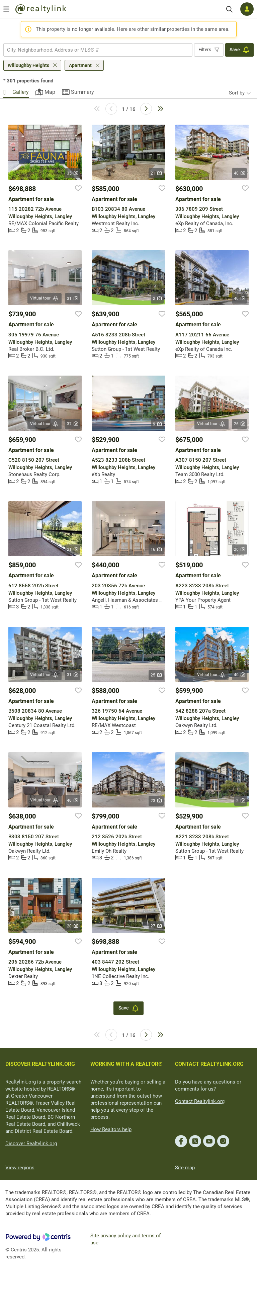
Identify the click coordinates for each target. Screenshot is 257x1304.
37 (72, 423)
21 (156, 173)
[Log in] (247, 9)
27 (156, 926)
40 (239, 173)
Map (50, 92)
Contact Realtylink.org (200, 1101)
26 (239, 423)
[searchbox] (93, 50)
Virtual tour (44, 298)
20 (239, 549)
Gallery (20, 92)
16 (156, 549)
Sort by (237, 93)
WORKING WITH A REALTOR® (126, 1064)
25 (156, 675)
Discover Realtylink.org (31, 1143)
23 (156, 800)
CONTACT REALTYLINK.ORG (209, 1064)
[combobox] (97, 50)
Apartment (80, 65)
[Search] (229, 9)
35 (72, 173)
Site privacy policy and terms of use (125, 1239)
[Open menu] (6, 9)
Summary (82, 92)
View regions (19, 1168)
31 (72, 298)
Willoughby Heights (28, 65)
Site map (185, 1168)
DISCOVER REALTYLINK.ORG (40, 1064)
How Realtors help (111, 1129)
